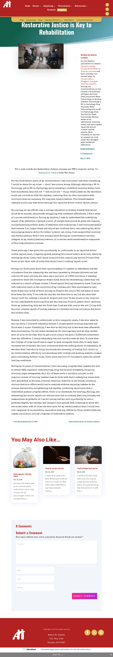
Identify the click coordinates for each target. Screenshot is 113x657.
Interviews (31, 20)
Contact (51, 10)
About (36, 6)
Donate (62, 10)
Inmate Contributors (88, 148)
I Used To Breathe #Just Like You (87, 468)
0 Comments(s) (87, 153)
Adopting (48, 6)
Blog (40, 20)
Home (27, 6)
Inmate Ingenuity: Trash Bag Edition (22, 475)
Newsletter (69, 20)
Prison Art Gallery (85, 20)
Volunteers (64, 6)
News (22, 20)
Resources (80, 6)
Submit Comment (85, 596)
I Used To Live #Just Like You (54, 468)
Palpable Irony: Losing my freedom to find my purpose (90, 69)
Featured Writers (52, 20)
